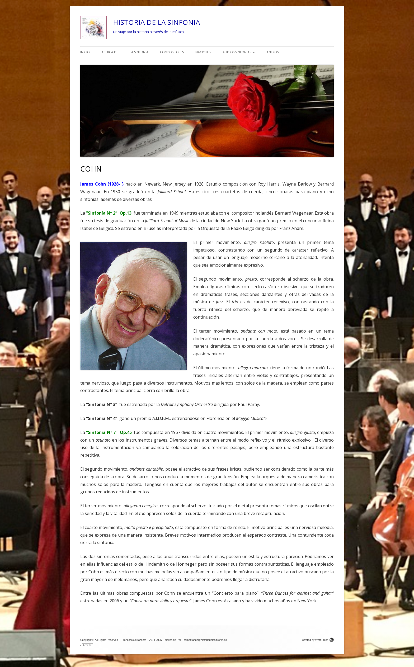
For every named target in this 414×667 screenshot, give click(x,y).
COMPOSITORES (172, 52)
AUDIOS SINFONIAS (237, 52)
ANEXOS (272, 52)
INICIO (85, 52)
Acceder (87, 645)
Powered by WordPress (317, 639)
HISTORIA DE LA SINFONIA (156, 22)
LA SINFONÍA (139, 52)
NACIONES (203, 52)
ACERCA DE (109, 52)
